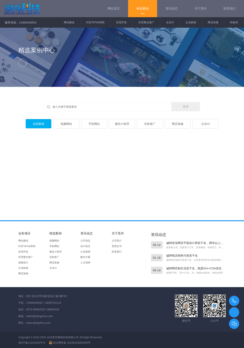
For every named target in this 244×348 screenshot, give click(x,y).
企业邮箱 (190, 22)
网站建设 (69, 22)
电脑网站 (66, 124)
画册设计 (23, 262)
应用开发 (121, 22)
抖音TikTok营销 (95, 22)
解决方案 (85, 257)
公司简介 (117, 240)
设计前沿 (85, 246)
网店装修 (213, 22)
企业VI (170, 22)
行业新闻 (85, 251)
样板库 (234, 22)
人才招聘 (85, 262)
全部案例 (38, 124)
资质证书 (117, 246)
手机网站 (94, 124)
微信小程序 (122, 124)
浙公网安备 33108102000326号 (70, 342)
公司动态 (85, 240)
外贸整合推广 (146, 22)
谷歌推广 (150, 124)
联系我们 (117, 251)
